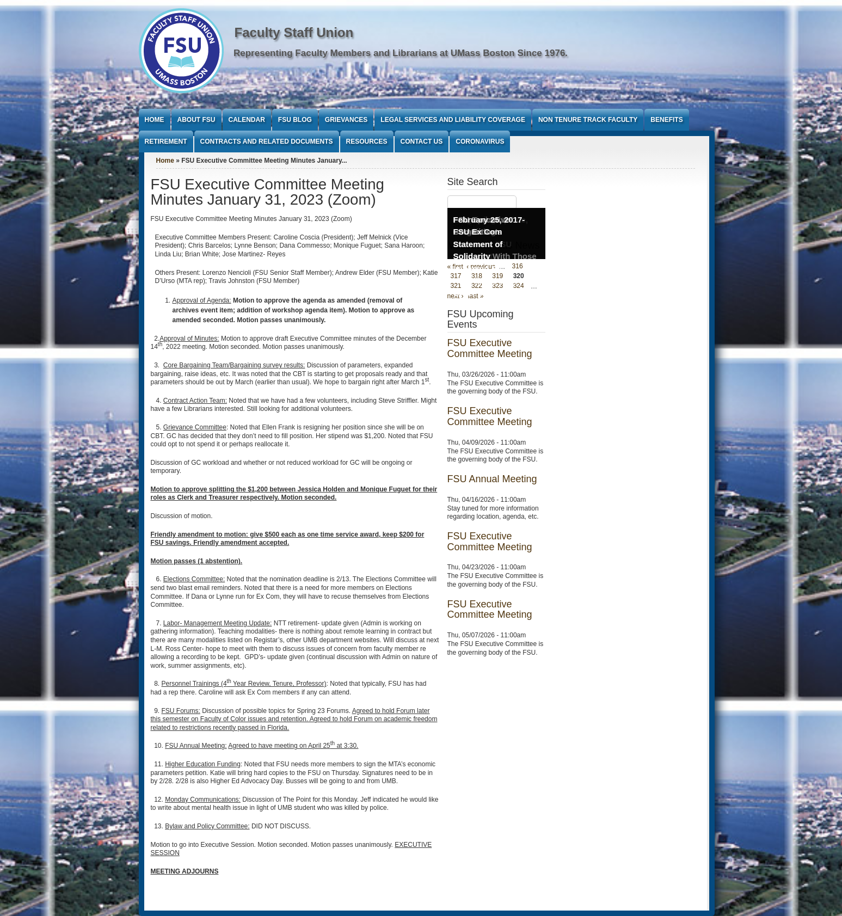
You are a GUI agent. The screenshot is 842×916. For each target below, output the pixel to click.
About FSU (196, 120)
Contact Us (422, 141)
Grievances (346, 120)
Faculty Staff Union (294, 32)
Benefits (666, 120)
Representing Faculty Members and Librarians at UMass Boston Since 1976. (400, 53)
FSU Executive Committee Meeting (489, 348)
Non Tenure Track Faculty (587, 120)
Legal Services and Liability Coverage (452, 120)
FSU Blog (295, 120)
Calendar (247, 120)
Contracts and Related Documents (266, 141)
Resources (367, 141)
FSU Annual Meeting (492, 479)
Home (154, 120)
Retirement (166, 141)
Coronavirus (480, 141)
